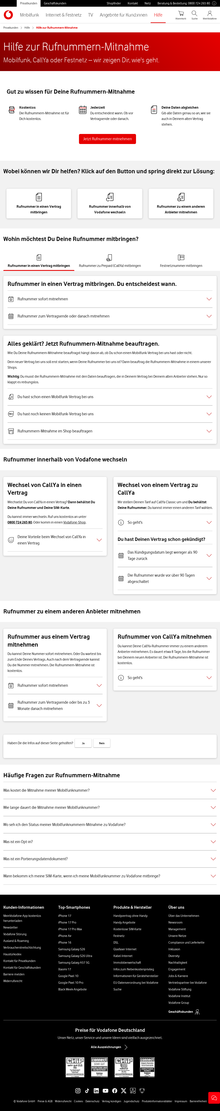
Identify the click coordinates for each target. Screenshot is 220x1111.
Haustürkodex (12, 954)
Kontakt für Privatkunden (19, 961)
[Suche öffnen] (194, 15)
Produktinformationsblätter (157, 1101)
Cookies (78, 1101)
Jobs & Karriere (178, 976)
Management (177, 929)
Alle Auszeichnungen (110, 1047)
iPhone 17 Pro (67, 922)
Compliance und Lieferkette (186, 942)
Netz (148, 3)
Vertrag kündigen (111, 1101)
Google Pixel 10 (68, 976)
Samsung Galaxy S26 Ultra (75, 956)
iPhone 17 (64, 916)
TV (90, 15)
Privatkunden (28, 3)
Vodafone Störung (15, 934)
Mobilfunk (29, 15)
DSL (115, 942)
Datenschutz (92, 1101)
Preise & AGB (45, 1101)
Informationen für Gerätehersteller (135, 976)
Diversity (173, 956)
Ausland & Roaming (16, 941)
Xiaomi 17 (64, 969)
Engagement (176, 969)
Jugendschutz (131, 1101)
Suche (117, 989)
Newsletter (10, 927)
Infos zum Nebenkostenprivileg (133, 969)
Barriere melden (13, 974)
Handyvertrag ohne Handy (130, 916)
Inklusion (174, 949)
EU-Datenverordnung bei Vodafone (135, 983)
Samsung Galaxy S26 (71, 949)
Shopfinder (114, 3)
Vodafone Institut (179, 996)
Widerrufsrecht (12, 981)
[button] (214, 1098)
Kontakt (133, 3)
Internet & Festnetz (63, 15)
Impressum (181, 1101)
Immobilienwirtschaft (127, 962)
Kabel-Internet (122, 956)
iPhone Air (64, 936)
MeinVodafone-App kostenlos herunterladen (22, 918)
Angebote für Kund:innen (123, 15)
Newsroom (175, 922)
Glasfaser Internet (124, 949)
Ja (83, 743)
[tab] (38, 261)
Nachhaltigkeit (177, 962)
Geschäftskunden (55, 3)
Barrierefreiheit (198, 1101)
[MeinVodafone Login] (209, 15)
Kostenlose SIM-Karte (127, 929)
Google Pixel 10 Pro (70, 983)
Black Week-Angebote (72, 989)
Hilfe (158, 15)
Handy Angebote (124, 922)
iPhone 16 (64, 942)
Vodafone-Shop (74, 522)
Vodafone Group (178, 1003)
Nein (102, 743)
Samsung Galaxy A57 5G (73, 962)
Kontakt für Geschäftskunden (22, 968)
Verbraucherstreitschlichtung (22, 947)
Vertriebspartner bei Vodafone (187, 983)
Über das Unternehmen (183, 916)
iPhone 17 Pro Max (70, 929)
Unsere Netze (177, 936)
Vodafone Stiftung (179, 989)
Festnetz (119, 936)
